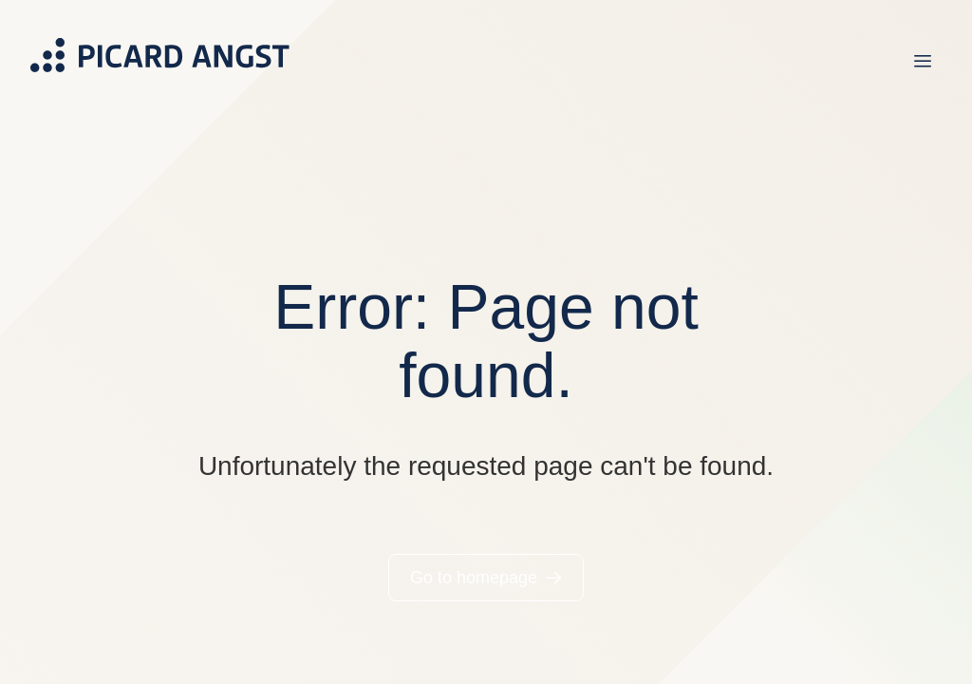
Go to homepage (473, 577)
